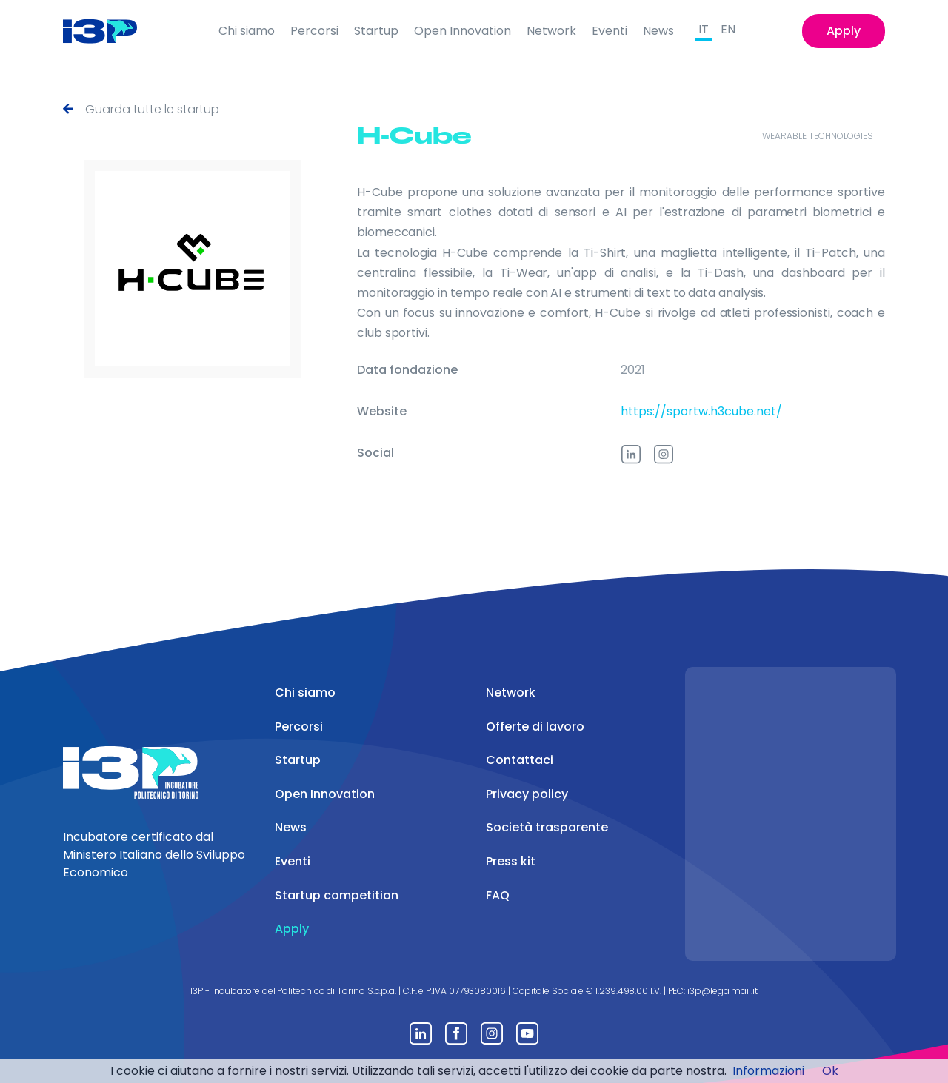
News (658, 30)
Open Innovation (462, 30)
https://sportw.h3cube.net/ (701, 411)
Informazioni (768, 1070)
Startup (376, 30)
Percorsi (314, 30)
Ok (830, 1070)
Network (551, 30)
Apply (844, 30)
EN (728, 29)
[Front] (111, 31)
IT (703, 29)
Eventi (609, 30)
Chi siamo (246, 30)
